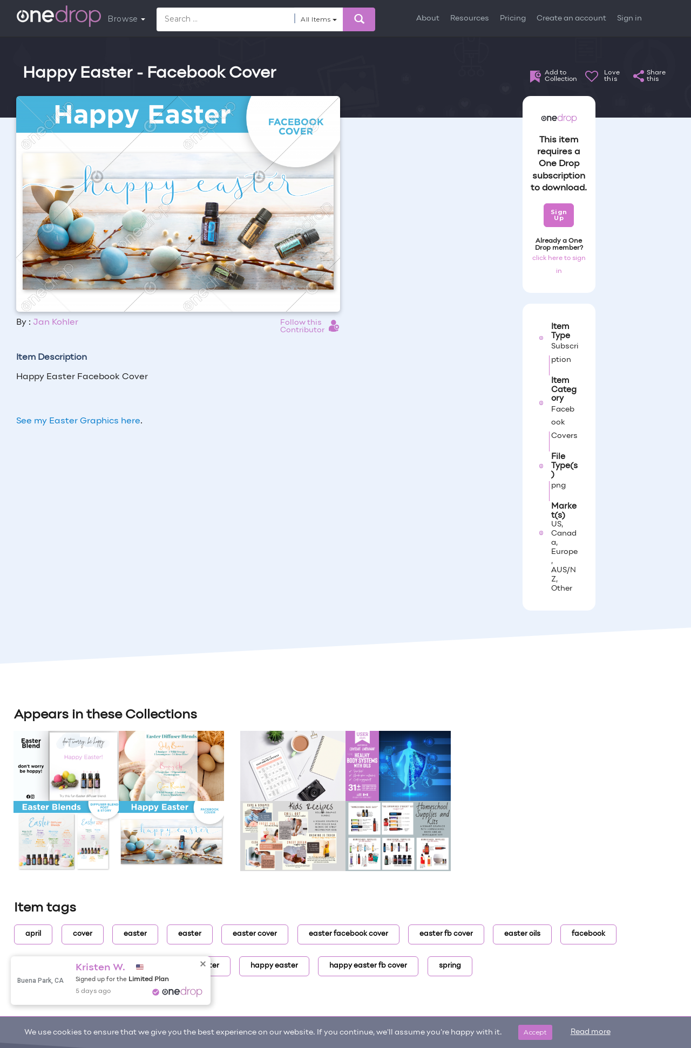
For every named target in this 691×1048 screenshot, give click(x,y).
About (427, 18)
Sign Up (559, 215)
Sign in (629, 18)
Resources (469, 18)
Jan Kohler (55, 322)
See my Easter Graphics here (78, 421)
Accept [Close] (535, 1032)
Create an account (571, 18)
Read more (591, 1032)
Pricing (513, 18)
